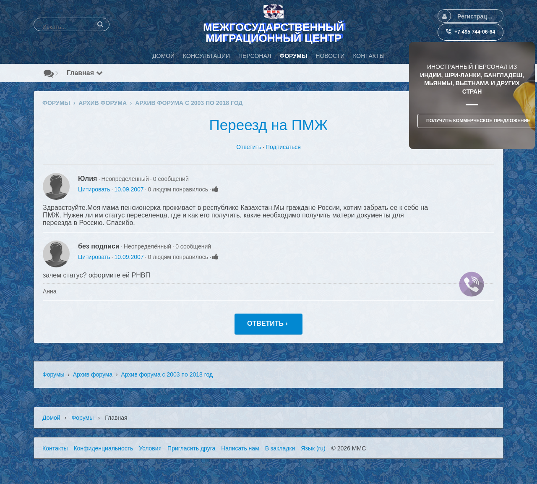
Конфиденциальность (103, 448)
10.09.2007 (128, 189)
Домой (51, 417)
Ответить (248, 147)
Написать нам (240, 448)
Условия (150, 448)
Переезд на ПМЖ (268, 125)
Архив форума (92, 374)
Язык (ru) (313, 448)
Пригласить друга (191, 448)
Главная (85, 72)
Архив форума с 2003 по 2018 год (167, 374)
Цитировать (94, 189)
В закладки (280, 448)
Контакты (55, 448)
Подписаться (283, 147)
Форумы (53, 374)
